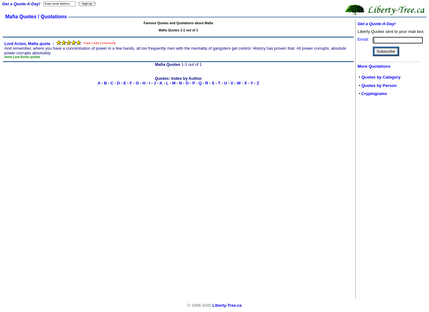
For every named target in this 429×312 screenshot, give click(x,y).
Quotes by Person (379, 85)
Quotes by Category (380, 77)
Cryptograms (374, 93)
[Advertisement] (376, 199)
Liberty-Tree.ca (227, 305)
